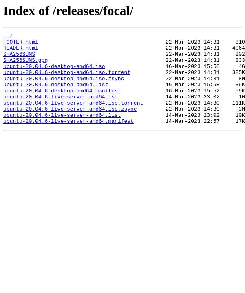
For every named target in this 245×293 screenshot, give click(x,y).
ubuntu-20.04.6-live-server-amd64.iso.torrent (73, 117)
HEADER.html (20, 51)
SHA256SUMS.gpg (25, 66)
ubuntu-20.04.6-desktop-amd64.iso (54, 73)
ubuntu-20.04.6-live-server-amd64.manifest (68, 139)
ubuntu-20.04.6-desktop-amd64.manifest (62, 102)
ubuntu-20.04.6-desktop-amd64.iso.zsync (63, 88)
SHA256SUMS (19, 58)
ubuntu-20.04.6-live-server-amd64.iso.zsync (70, 124)
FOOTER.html (20, 44)
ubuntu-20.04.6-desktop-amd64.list (55, 95)
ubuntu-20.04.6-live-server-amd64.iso (60, 110)
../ (8, 36)
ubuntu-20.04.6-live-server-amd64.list (62, 132)
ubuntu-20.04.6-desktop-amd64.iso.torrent (66, 80)
